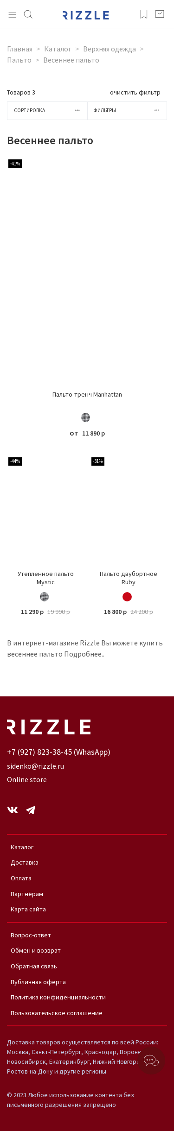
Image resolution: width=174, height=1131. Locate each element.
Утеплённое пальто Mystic (46, 577)
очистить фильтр (135, 92)
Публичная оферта (38, 982)
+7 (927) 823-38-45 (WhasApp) (58, 751)
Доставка (25, 862)
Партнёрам (27, 894)
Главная (19, 48)
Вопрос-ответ (31, 935)
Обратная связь (34, 966)
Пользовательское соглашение (57, 1013)
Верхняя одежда (109, 48)
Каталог (57, 48)
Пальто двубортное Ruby (128, 577)
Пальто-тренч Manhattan (87, 394)
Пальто (19, 59)
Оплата (21, 878)
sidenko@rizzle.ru (35, 766)
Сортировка (50, 110)
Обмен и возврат (36, 950)
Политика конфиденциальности (58, 997)
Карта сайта (28, 909)
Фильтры (130, 110)
